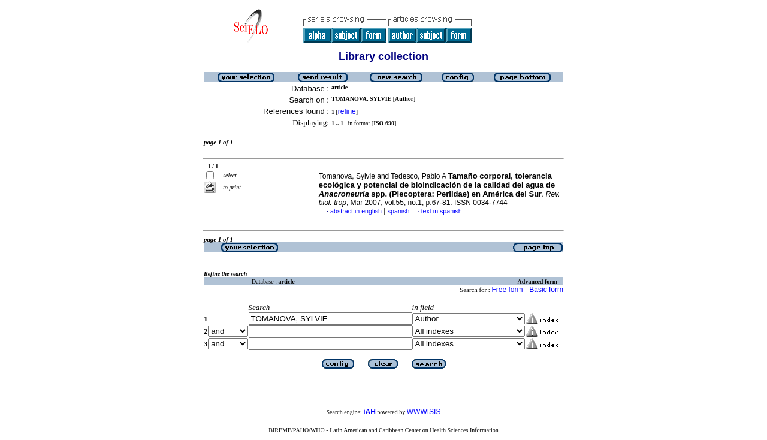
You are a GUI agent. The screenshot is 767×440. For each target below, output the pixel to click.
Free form (507, 289)
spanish (399, 211)
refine (347, 111)
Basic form (546, 289)
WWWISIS (424, 412)
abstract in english (356, 211)
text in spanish (441, 211)
